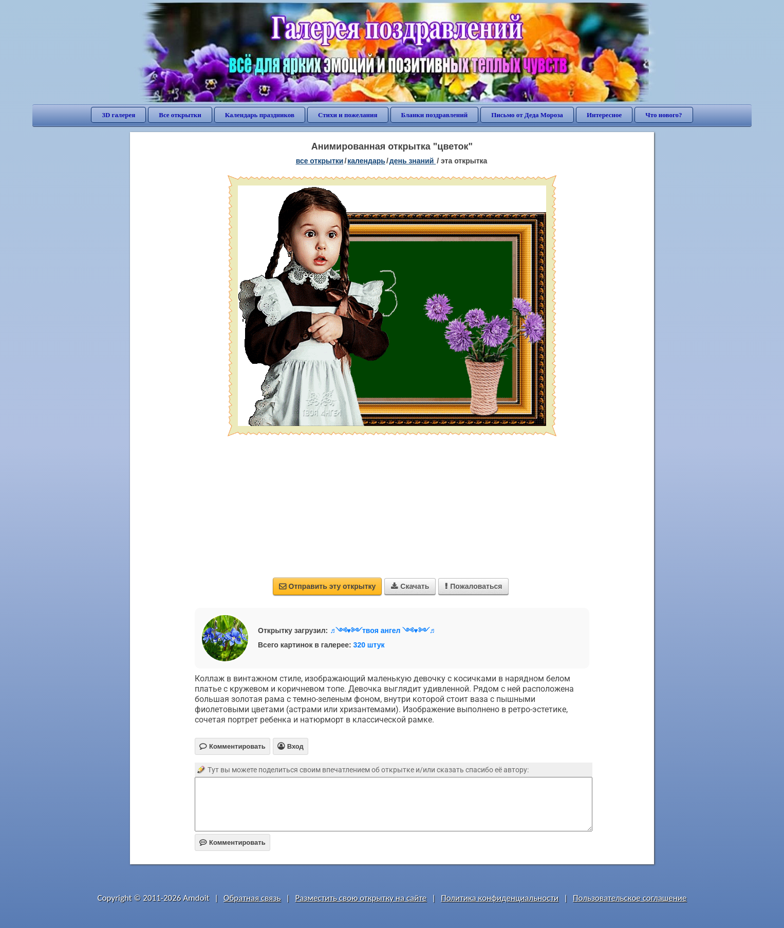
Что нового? (663, 115)
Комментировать (232, 842)
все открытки (320, 161)
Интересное (604, 115)
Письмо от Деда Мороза (527, 115)
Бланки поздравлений (434, 115)
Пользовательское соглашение (629, 898)
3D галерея (118, 115)
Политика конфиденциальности (499, 898)
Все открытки (180, 115)
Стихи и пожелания (348, 115)
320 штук (369, 645)
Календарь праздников (259, 115)
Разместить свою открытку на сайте (360, 898)
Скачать (410, 586)
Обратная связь (252, 898)
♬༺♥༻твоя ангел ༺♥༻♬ (382, 630)
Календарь (366, 161)
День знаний (412, 161)
